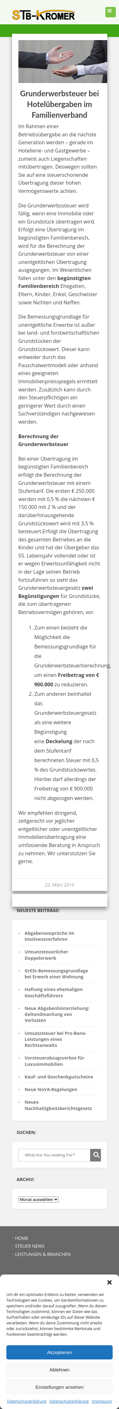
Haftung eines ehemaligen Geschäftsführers (54, 992)
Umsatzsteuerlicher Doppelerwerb (46, 955)
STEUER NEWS (29, 1246)
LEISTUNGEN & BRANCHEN (43, 1254)
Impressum (102, 1401)
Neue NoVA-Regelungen (51, 1089)
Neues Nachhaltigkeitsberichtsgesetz (58, 1105)
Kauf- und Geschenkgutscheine (59, 1077)
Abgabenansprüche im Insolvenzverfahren (50, 936)
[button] (109, 1282)
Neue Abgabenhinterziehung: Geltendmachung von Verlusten (57, 1014)
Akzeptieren (59, 1352)
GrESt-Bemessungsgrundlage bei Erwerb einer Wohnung (56, 974)
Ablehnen (59, 1369)
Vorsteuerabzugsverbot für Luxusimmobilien (54, 1061)
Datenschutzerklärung (26, 1401)
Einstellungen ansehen (60, 1387)
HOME (22, 1238)
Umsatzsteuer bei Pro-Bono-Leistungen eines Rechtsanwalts (56, 1039)
